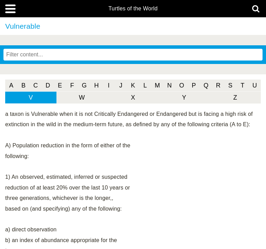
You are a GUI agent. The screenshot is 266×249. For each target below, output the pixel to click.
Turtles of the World (133, 8)
